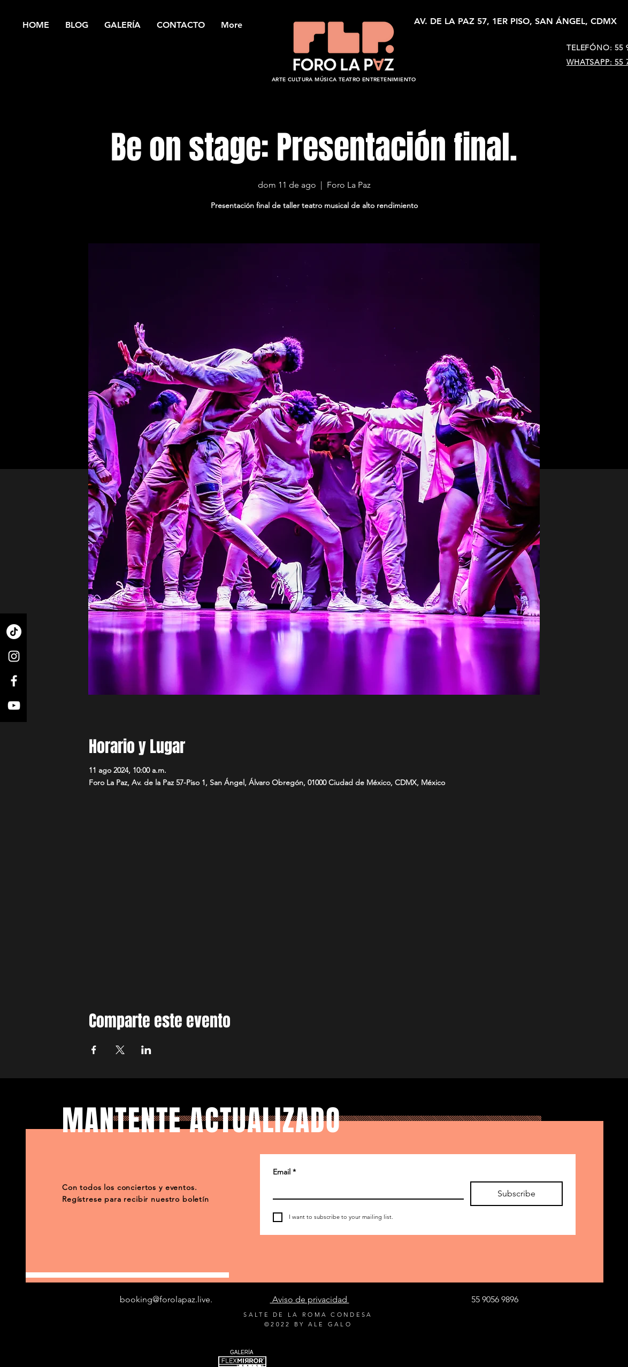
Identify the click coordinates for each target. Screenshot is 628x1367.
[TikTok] (13, 631)
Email (284, 1172)
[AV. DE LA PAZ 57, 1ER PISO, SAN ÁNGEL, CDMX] (515, 21)
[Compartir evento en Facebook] (94, 1050)
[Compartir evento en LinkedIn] (146, 1050)
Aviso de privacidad (309, 1299)
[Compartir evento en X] (120, 1050)
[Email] (365, 1189)
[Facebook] (13, 680)
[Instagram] (13, 656)
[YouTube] (13, 705)
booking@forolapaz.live (165, 1299)
